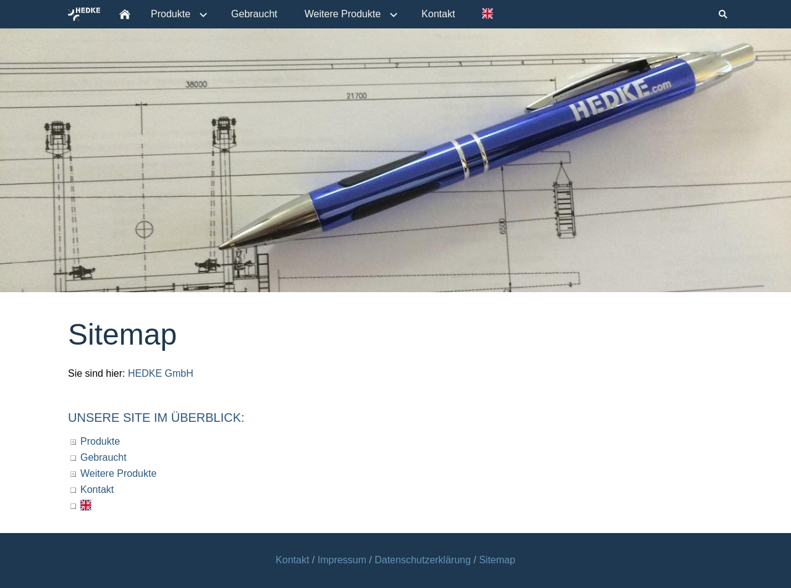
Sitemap (497, 560)
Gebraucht (103, 457)
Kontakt (97, 489)
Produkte (100, 441)
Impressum (344, 560)
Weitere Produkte (118, 473)
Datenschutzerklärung (422, 560)
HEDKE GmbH (160, 373)
